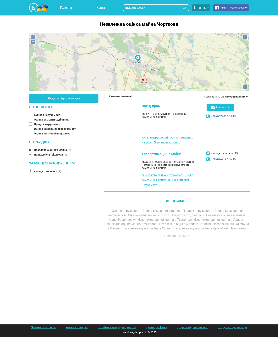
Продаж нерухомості (48, 124)
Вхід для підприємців (232, 327)
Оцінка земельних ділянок (51, 119)
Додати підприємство (64, 98)
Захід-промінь (153, 106)
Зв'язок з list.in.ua (43, 327)
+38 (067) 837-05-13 (223, 116)
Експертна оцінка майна (162, 154)
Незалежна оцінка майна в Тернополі (165, 220)
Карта (101, 7)
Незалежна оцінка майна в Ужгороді (131, 224)
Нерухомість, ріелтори (50, 154)
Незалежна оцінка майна (52, 149)
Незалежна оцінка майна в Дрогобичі (201, 228)
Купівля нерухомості (47, 114)
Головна (66, 7)
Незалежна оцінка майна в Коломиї (185, 224)
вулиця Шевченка (47, 171)
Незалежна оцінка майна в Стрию (147, 228)
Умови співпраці (77, 327)
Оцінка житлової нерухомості (53, 133)
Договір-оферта (156, 327)
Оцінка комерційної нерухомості (55, 128)
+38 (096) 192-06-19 (223, 159)
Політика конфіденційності (117, 327)
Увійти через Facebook (234, 7)
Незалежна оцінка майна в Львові (219, 220)
